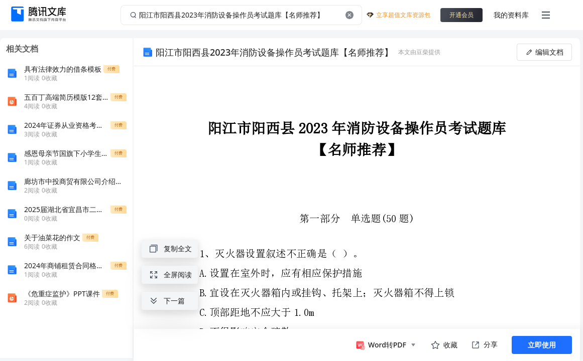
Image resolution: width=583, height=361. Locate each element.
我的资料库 (511, 15)
